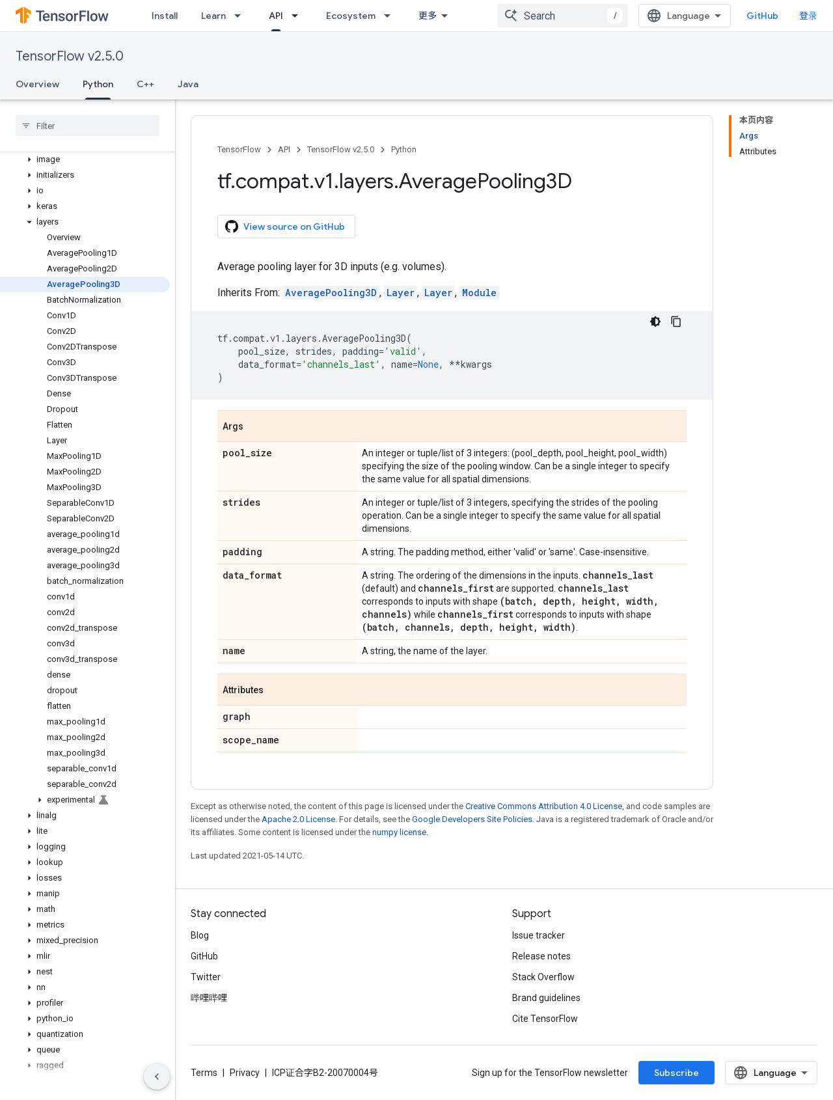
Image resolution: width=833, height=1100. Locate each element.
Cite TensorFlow (545, 1018)
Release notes (541, 956)
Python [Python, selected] (98, 84)
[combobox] (563, 15)
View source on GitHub (285, 226)
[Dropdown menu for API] (298, 15)
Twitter (206, 977)
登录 (808, 15)
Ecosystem (351, 15)
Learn (213, 15)
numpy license (399, 832)
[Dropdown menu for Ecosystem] (391, 15)
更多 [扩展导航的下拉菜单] (427, 15)
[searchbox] (87, 125)
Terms (204, 1072)
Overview (37, 84)
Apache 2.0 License (298, 819)
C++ (145, 84)
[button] (85, 159)
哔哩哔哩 (209, 998)
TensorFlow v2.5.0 (70, 56)
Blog (200, 935)
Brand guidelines (546, 998)
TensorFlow (239, 149)
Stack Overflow (543, 977)
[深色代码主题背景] (655, 321)
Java (188, 84)
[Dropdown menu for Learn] (241, 15)
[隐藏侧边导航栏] (157, 1077)
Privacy (245, 1072)
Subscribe (676, 1073)
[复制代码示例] (676, 321)
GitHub (762, 15)
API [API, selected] (276, 15)
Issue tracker (538, 935)
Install (165, 15)
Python (403, 149)
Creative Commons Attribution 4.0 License (543, 806)
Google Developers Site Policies (472, 819)
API (284, 149)
